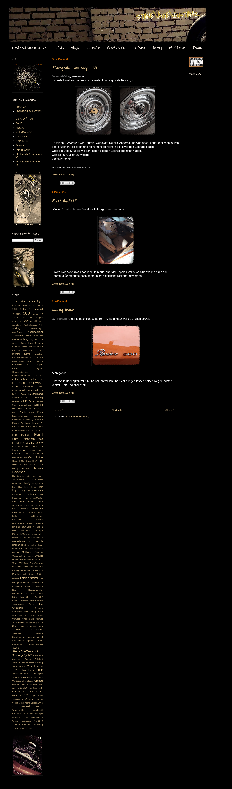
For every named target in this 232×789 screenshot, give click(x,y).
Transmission (26, 673)
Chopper (38, 364)
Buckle (39, 357)
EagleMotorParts (20, 416)
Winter (26, 717)
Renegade (17, 582)
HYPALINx (139, 47)
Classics (38, 375)
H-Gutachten (30, 465)
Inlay (23, 490)
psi (24, 574)
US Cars (33, 688)
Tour (40, 669)
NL (30, 541)
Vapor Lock (37, 696)
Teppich (31, 666)
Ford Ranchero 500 (27, 439)
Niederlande (18, 541)
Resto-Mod (17, 586)
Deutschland (35, 394)
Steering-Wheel (35, 644)
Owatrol (39, 555)
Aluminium (17, 321)
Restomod (28, 586)
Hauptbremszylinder (21, 476)
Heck (34, 476)
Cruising (32, 379)
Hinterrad (16, 483)
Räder (40, 574)
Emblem (39, 419)
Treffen (15, 677)
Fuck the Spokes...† (22, 446)
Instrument (17, 498)
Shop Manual (36, 619)
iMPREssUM (177, 47)
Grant (28, 461)
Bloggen (39, 343)
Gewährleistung (19, 457)
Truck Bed (31, 677)
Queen (31, 574)
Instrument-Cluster (34, 498)
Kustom (39, 508)
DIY (25, 401)
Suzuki (28, 659)
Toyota (15, 673)
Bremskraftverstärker (21, 357)
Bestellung (22, 339)
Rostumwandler (35, 590)
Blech (23, 343)
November (31, 545)
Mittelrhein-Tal (18, 534)
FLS (14, 435)
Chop (27, 364)
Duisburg (38, 404)
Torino (15, 669)
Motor (34, 534)
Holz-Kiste (23, 487)
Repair (26, 582)
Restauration (37, 582)
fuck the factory (34, 442)
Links (14, 527)
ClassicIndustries (20, 372)
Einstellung (28, 419)
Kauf (14, 509)
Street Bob (38, 655)
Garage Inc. (19, 450)
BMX (30, 346)
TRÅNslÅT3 (22, 107)
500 (26, 313)
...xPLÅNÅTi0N (24, 118)
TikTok (40, 666)
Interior (31, 501)
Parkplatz (26, 559)
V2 (20, 695)
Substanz (16, 659)
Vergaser (29, 699)
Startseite (116, 410)
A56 (30, 317)
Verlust (39, 699)
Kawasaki (22, 509)
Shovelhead (18, 622)
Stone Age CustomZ (17, 10)
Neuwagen (38, 538)
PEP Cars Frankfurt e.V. (31, 563)
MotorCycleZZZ (24, 132)
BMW (24, 346)
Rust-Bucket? (64, 201)
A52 (23, 317)
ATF (41, 325)
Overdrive (28, 556)
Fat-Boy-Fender (35, 427)
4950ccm (16, 314)
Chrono (15, 368)
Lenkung (39, 523)
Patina (34, 559)
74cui (15, 317)
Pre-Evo (16, 574)
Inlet (28, 490)
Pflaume (39, 567)
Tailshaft (39, 659)
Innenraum (37, 490)
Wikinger (39, 714)
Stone (15, 647)
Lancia (32, 512)
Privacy (197, 47)
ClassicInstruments (21, 376)
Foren (15, 443)
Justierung (17, 505)
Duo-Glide (17, 408)
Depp (23, 394)
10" (18, 305)
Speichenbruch (19, 637)
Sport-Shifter (18, 641)
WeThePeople (18, 714)
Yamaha (16, 724)
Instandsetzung (35, 494)
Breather (39, 354)
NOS (23, 545)
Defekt (15, 394)
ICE (41, 487)
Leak (40, 512)
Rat (41, 579)
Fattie (14, 430)
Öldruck (15, 552)
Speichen (38, 633)
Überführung (28, 681)
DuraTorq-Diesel (31, 408)
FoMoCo (25, 435)
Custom (24, 382)
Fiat (35, 430)
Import (16, 490)
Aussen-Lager (36, 328)
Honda (33, 487)
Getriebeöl (38, 454)
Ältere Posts (172, 410)
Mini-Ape (38, 530)
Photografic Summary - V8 (74, 68)
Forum (21, 443)
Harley (25, 468)
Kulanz (30, 509)
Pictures (27, 570)
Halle (40, 465)
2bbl (31, 309)
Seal (40, 611)
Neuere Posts (60, 410)
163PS (39, 305)
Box (25, 350)
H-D (34, 460)
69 (41, 314)
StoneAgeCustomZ (25, 651)
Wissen (15, 721)
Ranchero (29, 578)
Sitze (40, 622)
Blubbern (16, 346)
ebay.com (38, 416)
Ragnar (15, 579)
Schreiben (17, 612)
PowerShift (38, 570)
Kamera (39, 505)
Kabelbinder (28, 505)
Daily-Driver (27, 387)
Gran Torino (35, 457)
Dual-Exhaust (25, 405)
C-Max (29, 361)
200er (23, 309)
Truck (23, 677)
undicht (15, 684)
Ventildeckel (17, 699)
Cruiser (23, 379)
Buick (14, 361)
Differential (17, 401)
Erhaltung (25, 423)
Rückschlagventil (20, 597)
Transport (38, 673)
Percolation (17, 567)
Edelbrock (16, 419)
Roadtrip (39, 586)
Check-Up (38, 361)
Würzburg (26, 721)
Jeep (40, 501)
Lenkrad (29, 523)
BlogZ (75, 47)
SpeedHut (17, 629)
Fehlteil (21, 430)
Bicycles (33, 339)
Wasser (39, 706)
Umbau (38, 680)
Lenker (39, 520)
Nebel (29, 538)
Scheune (38, 608)
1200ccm (26, 305)
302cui (39, 308)
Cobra (15, 379)
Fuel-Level (38, 446)
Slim (14, 626)
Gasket (31, 450)
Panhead (17, 559)
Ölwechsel (17, 556)
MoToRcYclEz (116, 47)
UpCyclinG (22, 688)
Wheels (30, 714)
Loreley (30, 527)
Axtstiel (28, 336)
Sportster (31, 641)
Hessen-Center (36, 480)
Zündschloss (18, 728)
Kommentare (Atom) (77, 416)
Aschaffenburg (30, 325)
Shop (24, 619)
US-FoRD (93, 47)
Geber (27, 454)
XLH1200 (38, 721)
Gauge (39, 450)
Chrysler (39, 368)
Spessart (31, 637)
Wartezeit (26, 706)
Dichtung (38, 397)
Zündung (28, 728)
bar (41, 336)
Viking (27, 703)
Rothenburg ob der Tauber (27, 593)
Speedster (17, 633)
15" (33, 305)
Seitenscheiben (19, 615)
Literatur (22, 527)
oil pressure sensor (34, 548)
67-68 (35, 314)
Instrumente (18, 501)
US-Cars (38, 691)
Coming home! (62, 310)
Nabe (40, 534)
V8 (26, 695)
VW (14, 706)
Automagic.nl (35, 332)
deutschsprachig (19, 398)
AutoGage (17, 332)
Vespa (15, 703)
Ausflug (16, 328)
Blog (30, 343)
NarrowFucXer (19, 538)
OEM (22, 548)
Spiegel (39, 637)
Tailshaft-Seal (18, 663)
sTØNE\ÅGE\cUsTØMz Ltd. (29, 47)
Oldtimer (27, 552)
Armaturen (17, 325)
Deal (40, 390)
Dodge (32, 401)
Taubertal (16, 666)
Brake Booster (36, 350)
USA (14, 695)
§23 (14, 305)
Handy (15, 468)
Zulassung (38, 724)
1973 (14, 309)
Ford (38, 434)
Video (21, 703)
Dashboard (32, 390)
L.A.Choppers (19, 512)
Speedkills (37, 629)
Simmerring (31, 622)
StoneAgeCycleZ (22, 655)
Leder (15, 516)
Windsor (16, 717)
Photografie (17, 570)
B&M (35, 336)
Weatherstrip (18, 710)
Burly (21, 361)
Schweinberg (30, 612)
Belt (14, 339)
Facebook (22, 427)
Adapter (39, 317)
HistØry (157, 47)
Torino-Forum (28, 670)
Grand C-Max (18, 461)
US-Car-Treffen (25, 691)
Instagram (16, 494)
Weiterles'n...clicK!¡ (63, 174)
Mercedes (25, 530)
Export (35, 423)
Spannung (38, 626)
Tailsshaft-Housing (34, 663)
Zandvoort (26, 724)
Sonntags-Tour (25, 626)
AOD (26, 321)
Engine (15, 423)
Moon (28, 534)
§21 (41, 301)
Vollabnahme (37, 703)
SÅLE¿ (60, 47)
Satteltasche (18, 604)
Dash (23, 390)
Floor (40, 430)
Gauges (16, 453)
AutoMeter (17, 335)
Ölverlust (38, 552)
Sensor (32, 615)
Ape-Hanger (36, 321)
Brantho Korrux (21, 353)
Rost (14, 590)
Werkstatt (38, 710)
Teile (24, 666)
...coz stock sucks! (25, 301)
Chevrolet (17, 364)
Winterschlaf (37, 717)
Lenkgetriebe (18, 523)
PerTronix (28, 567)
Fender (29, 430)
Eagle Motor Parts (31, 412)
